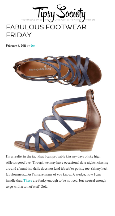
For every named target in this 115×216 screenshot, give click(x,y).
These (27, 180)
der (33, 45)
